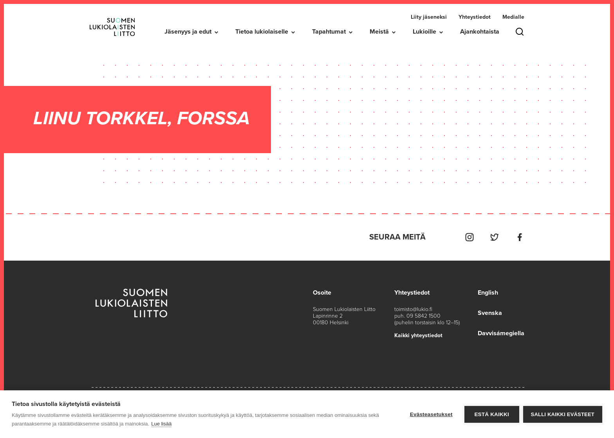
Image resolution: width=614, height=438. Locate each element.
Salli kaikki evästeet (562, 414)
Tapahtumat (329, 32)
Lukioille (424, 32)
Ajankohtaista (479, 32)
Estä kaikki (491, 414)
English (488, 293)
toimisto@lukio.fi (413, 309)
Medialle (513, 17)
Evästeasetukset (431, 414)
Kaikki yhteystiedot (418, 335)
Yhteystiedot (475, 17)
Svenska (490, 313)
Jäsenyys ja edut (187, 32)
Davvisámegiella (501, 333)
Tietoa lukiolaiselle (261, 32)
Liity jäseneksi (429, 17)
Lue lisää (161, 424)
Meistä (379, 32)
